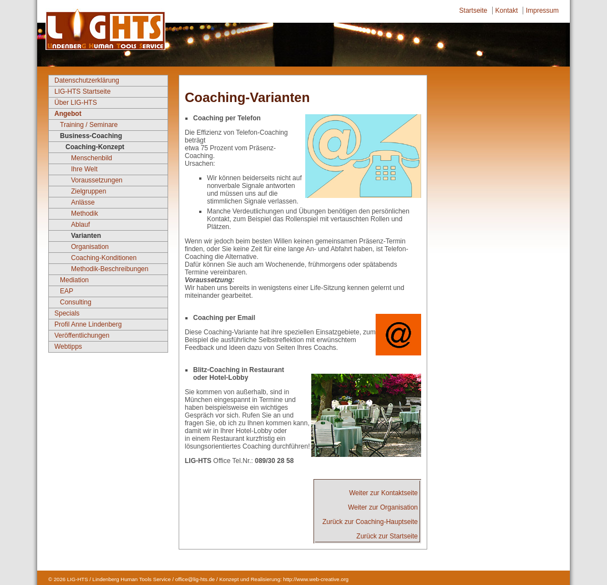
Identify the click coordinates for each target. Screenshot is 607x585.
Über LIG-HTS (75, 102)
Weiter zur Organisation (383, 507)
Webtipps (68, 346)
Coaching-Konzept (94, 147)
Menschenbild (91, 158)
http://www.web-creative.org (315, 579)
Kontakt (506, 10)
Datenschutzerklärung (86, 80)
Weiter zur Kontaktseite (383, 493)
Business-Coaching (91, 136)
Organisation (90, 247)
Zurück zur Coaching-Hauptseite (370, 522)
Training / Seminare (89, 125)
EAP (66, 291)
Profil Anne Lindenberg (88, 324)
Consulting (76, 302)
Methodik (84, 213)
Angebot (68, 114)
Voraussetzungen (97, 180)
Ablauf (80, 224)
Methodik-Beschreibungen (109, 269)
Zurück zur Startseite (387, 536)
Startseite (473, 10)
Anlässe (83, 202)
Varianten (86, 236)
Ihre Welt (84, 169)
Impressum (542, 10)
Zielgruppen (88, 191)
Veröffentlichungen (81, 335)
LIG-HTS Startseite (82, 91)
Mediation (74, 280)
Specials (66, 313)
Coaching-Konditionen (103, 258)
